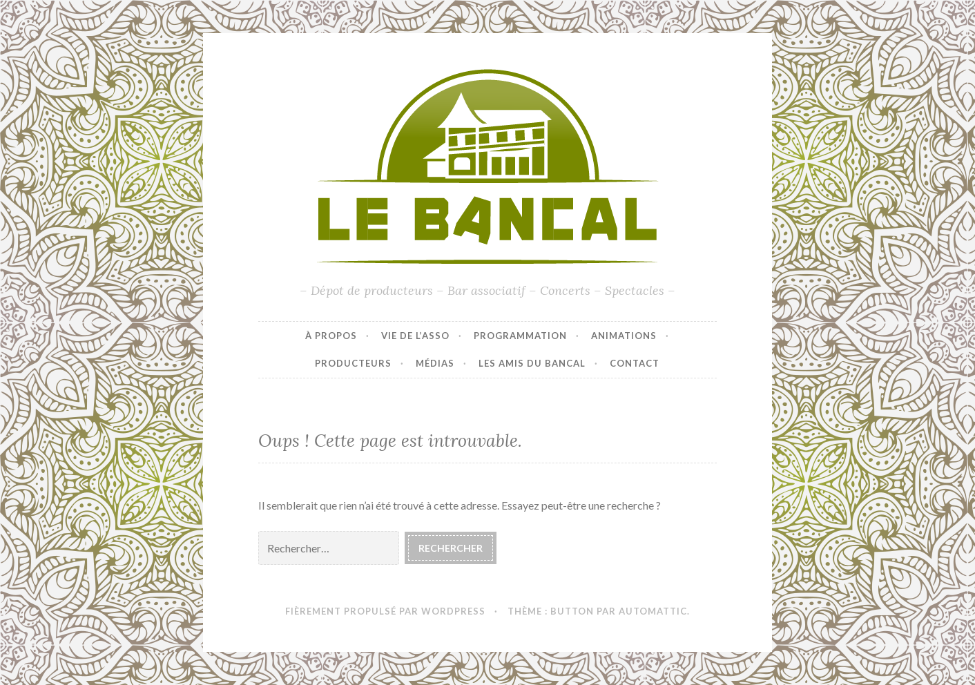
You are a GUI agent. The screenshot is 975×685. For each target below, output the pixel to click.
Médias (435, 363)
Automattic (653, 611)
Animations (624, 335)
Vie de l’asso (415, 335)
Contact (634, 363)
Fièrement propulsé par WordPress (385, 611)
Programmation (520, 335)
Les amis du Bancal (532, 363)
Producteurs (353, 363)
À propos (331, 335)
